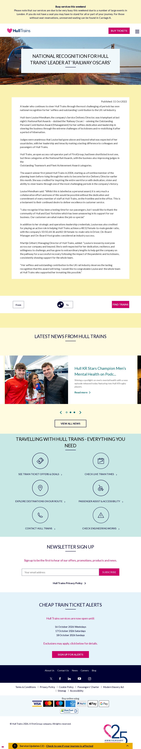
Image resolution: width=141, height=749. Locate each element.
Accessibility (76, 690)
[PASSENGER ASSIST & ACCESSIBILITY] (101, 491)
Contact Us (63, 670)
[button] (67, 412)
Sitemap (62, 690)
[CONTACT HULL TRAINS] (40, 518)
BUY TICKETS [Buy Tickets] (119, 30)
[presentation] (61, 412)
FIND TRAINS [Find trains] (120, 304)
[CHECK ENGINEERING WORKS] (101, 518)
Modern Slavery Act (113, 687)
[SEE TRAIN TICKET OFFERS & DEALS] (40, 464)
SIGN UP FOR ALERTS (70, 654)
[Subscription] (60, 572)
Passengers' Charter (88, 687)
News (75, 670)
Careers (85, 670)
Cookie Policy (66, 687)
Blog (94, 670)
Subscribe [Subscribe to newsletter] (109, 572)
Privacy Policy (47, 687)
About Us (49, 670)
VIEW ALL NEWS (70, 423)
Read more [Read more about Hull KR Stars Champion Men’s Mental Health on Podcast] (83, 392)
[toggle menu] (137, 31)
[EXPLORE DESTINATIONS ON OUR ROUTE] (40, 491)
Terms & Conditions (25, 687)
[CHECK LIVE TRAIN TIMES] (101, 464)
